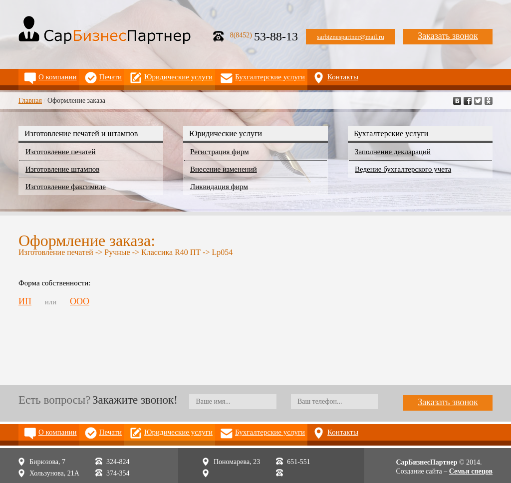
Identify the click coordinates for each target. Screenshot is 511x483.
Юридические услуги (178, 77)
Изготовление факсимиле (65, 187)
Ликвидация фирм (219, 187)
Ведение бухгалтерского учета (403, 169)
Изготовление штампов (62, 169)
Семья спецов (471, 471)
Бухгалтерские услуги (270, 77)
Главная (30, 100)
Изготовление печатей (60, 152)
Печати (110, 77)
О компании (57, 77)
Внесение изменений (223, 169)
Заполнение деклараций (393, 152)
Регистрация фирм (219, 152)
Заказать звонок (448, 36)
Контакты (342, 77)
